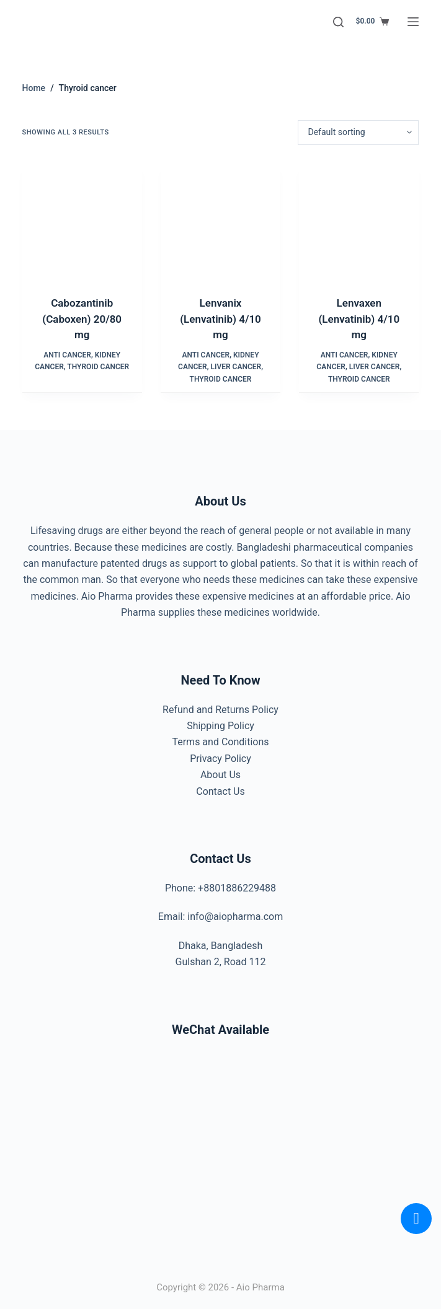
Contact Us (220, 791)
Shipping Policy (220, 726)
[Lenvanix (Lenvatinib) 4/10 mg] (220, 220)
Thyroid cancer (98, 366)
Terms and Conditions (220, 742)
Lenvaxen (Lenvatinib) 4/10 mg (358, 319)
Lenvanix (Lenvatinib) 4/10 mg (220, 319)
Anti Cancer (67, 355)
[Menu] (413, 21)
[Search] (338, 22)
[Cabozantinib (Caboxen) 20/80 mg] (82, 220)
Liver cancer (235, 366)
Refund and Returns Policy (220, 710)
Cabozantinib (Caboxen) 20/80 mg (82, 319)
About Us (220, 775)
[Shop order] (358, 132)
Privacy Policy (220, 758)
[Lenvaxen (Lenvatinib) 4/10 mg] (359, 220)
